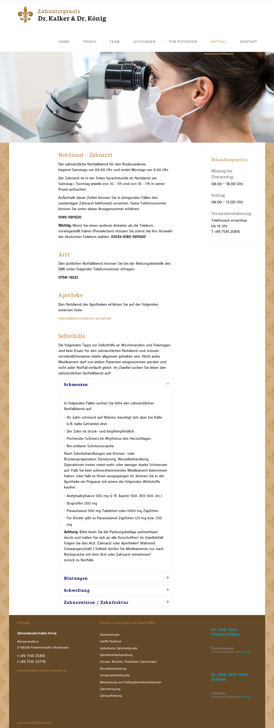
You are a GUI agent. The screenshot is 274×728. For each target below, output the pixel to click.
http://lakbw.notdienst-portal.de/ (84, 318)
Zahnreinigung (110, 689)
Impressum (24, 723)
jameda (245, 651)
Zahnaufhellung (111, 695)
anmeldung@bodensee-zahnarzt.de (42, 670)
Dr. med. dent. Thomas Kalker (225, 631)
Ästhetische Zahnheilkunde (118, 648)
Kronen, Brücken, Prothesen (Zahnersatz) (128, 661)
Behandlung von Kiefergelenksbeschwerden (130, 682)
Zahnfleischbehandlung (116, 655)
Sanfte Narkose (110, 641)
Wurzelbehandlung (113, 668)
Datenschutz (43, 723)
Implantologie (109, 634)
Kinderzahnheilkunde (115, 675)
